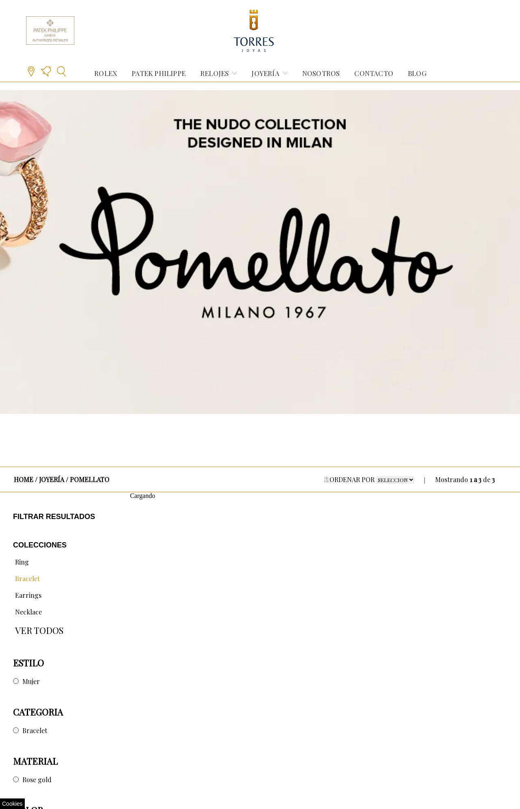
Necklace (28, 612)
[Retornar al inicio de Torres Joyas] (254, 30)
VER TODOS (39, 630)
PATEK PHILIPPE (159, 73)
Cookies (12, 803)
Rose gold (37, 779)
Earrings (28, 595)
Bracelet (27, 578)
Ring (22, 562)
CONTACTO (373, 73)
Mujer (31, 681)
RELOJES (214, 73)
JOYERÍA (265, 73)
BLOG (417, 73)
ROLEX (105, 73)
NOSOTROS (321, 73)
